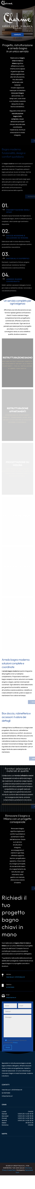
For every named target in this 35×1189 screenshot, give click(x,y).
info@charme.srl (11, 997)
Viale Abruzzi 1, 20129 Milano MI (12, 1090)
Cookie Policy (12, 1170)
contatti (21, 34)
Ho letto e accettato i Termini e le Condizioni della (15, 1041)
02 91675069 (10, 987)
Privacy (15, 1042)
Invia (8, 1047)
